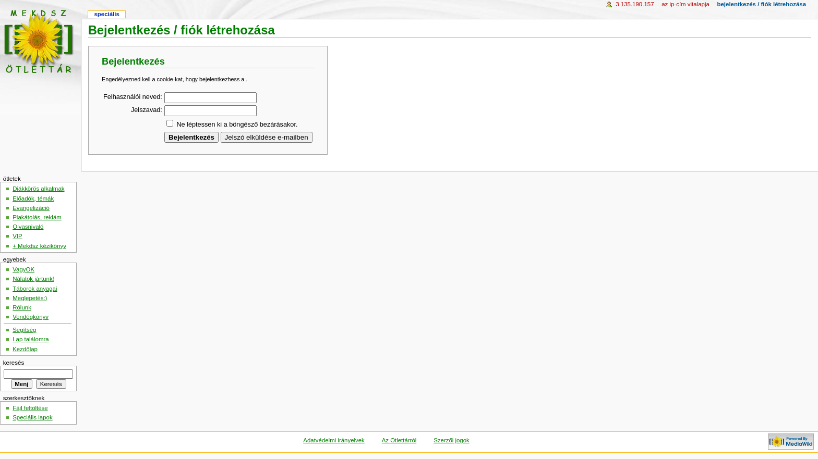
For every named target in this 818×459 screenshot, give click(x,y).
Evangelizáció (31, 208)
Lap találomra (31, 339)
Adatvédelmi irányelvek (333, 440)
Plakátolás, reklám (37, 217)
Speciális (106, 14)
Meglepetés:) (30, 298)
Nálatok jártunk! (33, 279)
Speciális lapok (32, 417)
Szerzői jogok (452, 440)
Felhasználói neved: (132, 97)
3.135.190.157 (635, 4)
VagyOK (23, 269)
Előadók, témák (33, 198)
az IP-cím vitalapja (685, 4)
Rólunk (22, 307)
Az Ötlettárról (399, 440)
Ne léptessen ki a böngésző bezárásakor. (236, 124)
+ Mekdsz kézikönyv (39, 246)
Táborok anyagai (35, 289)
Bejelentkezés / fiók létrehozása (761, 4)
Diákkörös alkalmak (38, 188)
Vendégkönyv (31, 317)
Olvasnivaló (28, 227)
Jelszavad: (146, 110)
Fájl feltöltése (30, 408)
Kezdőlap (25, 349)
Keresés (13, 362)
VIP (17, 236)
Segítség (24, 330)
